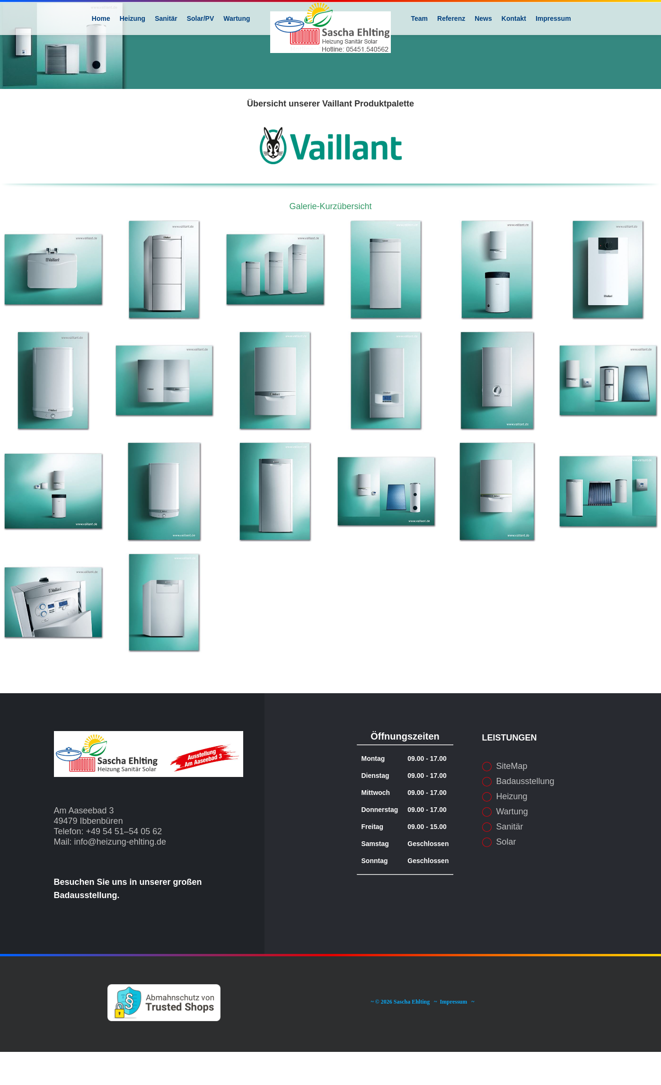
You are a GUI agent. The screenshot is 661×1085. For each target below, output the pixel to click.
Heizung (512, 829)
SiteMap (512, 799)
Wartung (512, 844)
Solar (506, 875)
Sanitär (509, 859)
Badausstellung (525, 814)
